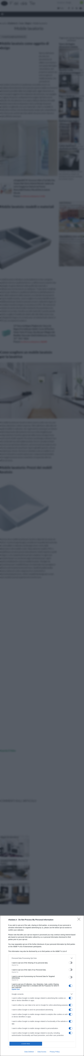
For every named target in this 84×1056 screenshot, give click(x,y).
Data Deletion (29, 1052)
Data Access (41, 1052)
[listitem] (42, 958)
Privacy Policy (55, 1052)
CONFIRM (26, 1044)
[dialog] (42, 986)
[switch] (70, 963)
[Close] (79, 920)
